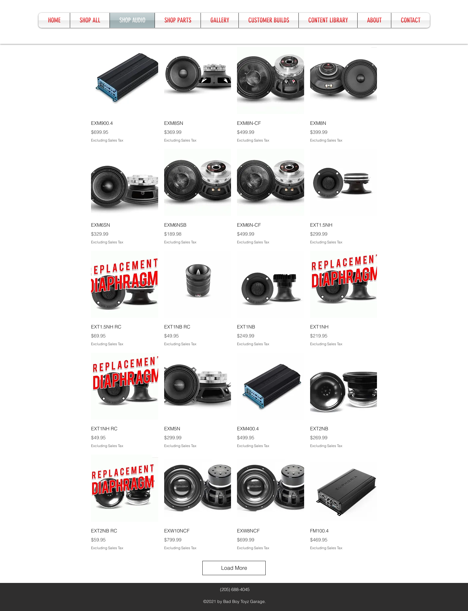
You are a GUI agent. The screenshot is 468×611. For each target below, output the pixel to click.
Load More (234, 567)
